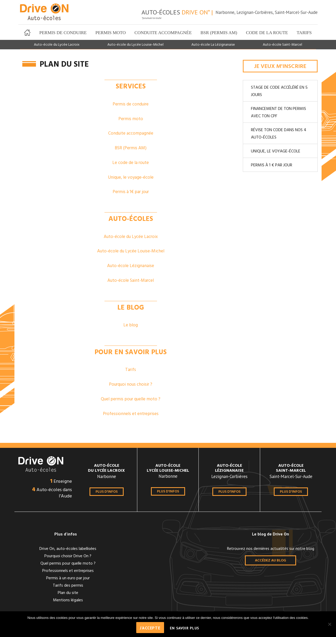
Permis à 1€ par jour (131, 191)
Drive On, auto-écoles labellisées (67, 548)
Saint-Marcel (291, 469)
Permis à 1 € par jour (271, 165)
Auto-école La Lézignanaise (213, 45)
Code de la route (267, 32)
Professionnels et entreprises (131, 413)
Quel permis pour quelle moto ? (130, 399)
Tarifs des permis (68, 585)
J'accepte (150, 627)
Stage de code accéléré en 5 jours (279, 91)
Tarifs (304, 32)
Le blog (130, 325)
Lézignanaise (229, 469)
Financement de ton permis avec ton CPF (278, 112)
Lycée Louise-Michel (167, 469)
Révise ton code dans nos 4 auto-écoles (278, 134)
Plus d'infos (107, 492)
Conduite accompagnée (163, 32)
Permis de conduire (63, 32)
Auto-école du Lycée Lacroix (57, 45)
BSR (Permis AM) (219, 32)
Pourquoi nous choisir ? (130, 384)
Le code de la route (130, 162)
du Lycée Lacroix (106, 469)
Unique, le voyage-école (131, 177)
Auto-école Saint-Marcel (282, 45)
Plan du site (68, 593)
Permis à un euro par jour (68, 578)
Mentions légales (68, 600)
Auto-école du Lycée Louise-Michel (135, 45)
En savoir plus (184, 628)
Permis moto (111, 32)
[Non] (329, 624)
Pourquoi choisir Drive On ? (67, 556)
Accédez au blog (270, 561)
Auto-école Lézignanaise (130, 265)
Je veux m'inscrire (280, 66)
